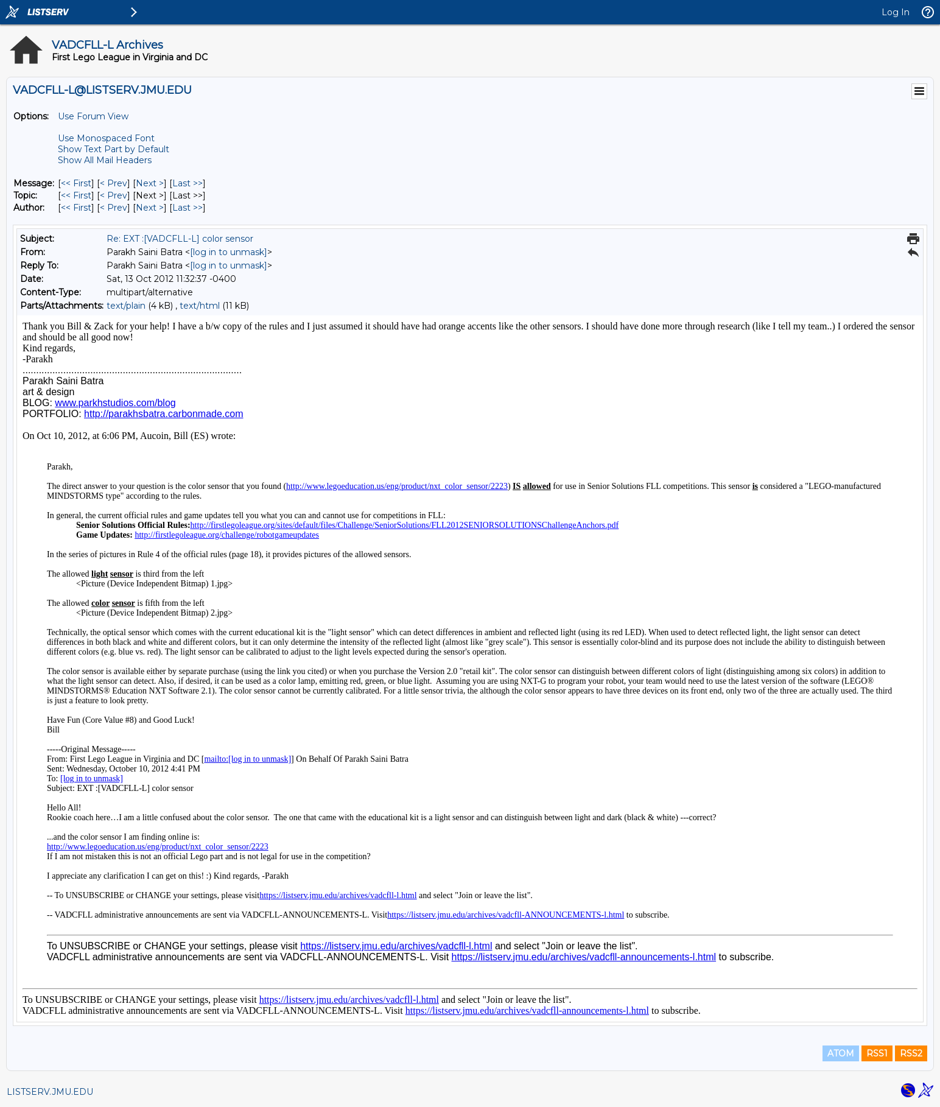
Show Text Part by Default (113, 149)
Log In (896, 12)
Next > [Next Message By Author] (150, 207)
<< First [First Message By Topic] (76, 195)
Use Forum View (93, 116)
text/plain (126, 305)
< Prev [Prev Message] (113, 183)
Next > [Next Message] (150, 183)
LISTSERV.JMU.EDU (50, 1091)
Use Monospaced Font (106, 138)
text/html (200, 305)
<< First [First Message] (76, 183)
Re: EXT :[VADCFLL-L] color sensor (180, 238)
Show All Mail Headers (105, 160)
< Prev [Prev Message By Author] (113, 207)
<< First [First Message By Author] (76, 207)
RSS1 (877, 1053)
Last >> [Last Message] (187, 183)
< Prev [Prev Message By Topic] (113, 195)
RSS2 (911, 1053)
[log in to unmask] (228, 252)
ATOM (840, 1053)
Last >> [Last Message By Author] (187, 207)
